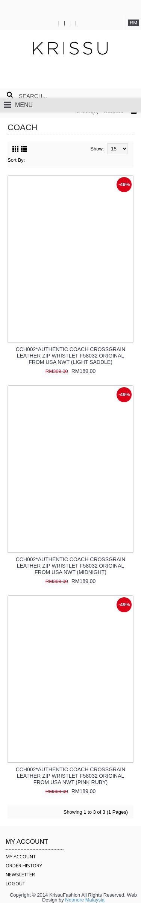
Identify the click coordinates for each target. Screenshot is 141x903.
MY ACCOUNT (21, 856)
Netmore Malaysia (85, 900)
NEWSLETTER (20, 874)
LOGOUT (15, 883)
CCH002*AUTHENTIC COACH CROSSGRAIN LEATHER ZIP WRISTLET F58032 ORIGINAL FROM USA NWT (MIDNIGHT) (71, 565)
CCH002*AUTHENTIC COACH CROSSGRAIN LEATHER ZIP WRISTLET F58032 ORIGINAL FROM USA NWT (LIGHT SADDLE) (71, 355)
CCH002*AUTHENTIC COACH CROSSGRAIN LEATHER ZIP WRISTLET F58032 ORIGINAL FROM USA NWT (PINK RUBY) (71, 775)
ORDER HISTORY (24, 865)
